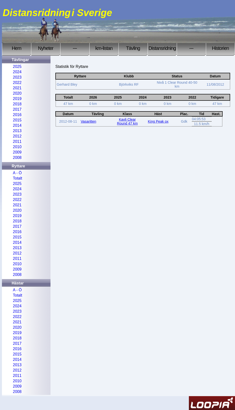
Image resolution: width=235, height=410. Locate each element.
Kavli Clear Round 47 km (127, 121)
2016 (17, 115)
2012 (17, 136)
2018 (17, 104)
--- (75, 48)
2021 (17, 88)
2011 (17, 141)
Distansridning (162, 48)
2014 (17, 125)
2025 (17, 66)
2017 (17, 109)
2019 (17, 99)
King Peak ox (158, 121)
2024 (17, 72)
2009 (17, 152)
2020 (17, 93)
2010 (17, 147)
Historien (220, 48)
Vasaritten (88, 121)
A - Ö (17, 173)
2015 (17, 120)
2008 (17, 157)
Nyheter (45, 48)
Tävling (133, 48)
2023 (17, 77)
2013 (17, 131)
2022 (17, 83)
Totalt (17, 178)
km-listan (103, 48)
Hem (16, 48)
